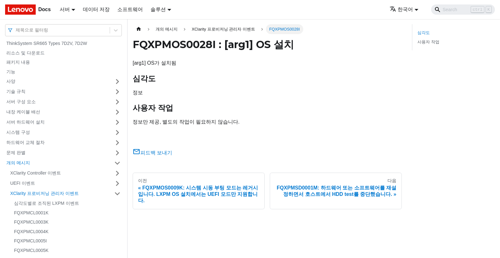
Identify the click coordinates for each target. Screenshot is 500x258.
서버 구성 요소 (21, 101)
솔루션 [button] (158, 9)
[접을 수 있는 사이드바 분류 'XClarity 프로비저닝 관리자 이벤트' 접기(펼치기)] (117, 194)
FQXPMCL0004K (31, 231)
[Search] (463, 9)
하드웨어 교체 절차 (25, 142)
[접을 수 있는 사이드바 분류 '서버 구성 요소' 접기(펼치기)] (117, 102)
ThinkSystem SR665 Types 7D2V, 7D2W (46, 43)
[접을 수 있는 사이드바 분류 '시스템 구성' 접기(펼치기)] (117, 132)
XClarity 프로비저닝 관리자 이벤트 (44, 193)
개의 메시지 (18, 162)
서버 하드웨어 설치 (25, 122)
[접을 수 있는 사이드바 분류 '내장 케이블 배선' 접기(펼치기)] (117, 112)
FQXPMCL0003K (31, 222)
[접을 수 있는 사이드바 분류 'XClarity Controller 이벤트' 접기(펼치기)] (117, 173)
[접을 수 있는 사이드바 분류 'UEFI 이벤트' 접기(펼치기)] (117, 183)
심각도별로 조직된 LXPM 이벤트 (46, 203)
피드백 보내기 (152, 152)
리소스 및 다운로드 (25, 52)
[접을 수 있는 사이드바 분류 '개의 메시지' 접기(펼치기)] (117, 163)
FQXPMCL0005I (30, 240)
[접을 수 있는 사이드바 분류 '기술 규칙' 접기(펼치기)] (117, 92)
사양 (10, 81)
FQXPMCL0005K (31, 250)
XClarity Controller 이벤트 (35, 173)
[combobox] (16, 30)
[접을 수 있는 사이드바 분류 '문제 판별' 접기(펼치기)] (117, 153)
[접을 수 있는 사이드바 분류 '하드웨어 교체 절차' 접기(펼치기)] (117, 143)
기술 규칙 (16, 91)
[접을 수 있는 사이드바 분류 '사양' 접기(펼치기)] (117, 81)
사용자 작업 (428, 41)
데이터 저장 (96, 9)
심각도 (423, 32)
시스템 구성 (18, 132)
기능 (10, 71)
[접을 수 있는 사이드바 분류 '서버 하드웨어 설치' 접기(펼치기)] (117, 122)
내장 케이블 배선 (23, 111)
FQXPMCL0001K (31, 212)
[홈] (139, 29)
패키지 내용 (18, 62)
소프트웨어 (130, 9)
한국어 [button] (401, 9)
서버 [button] (65, 9)
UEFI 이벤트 (22, 183)
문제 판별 (16, 152)
